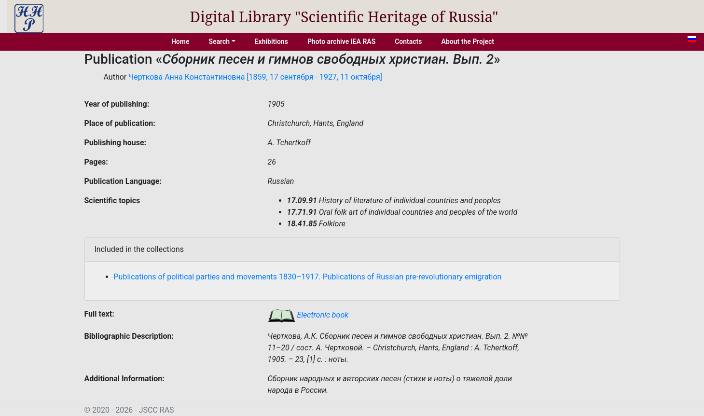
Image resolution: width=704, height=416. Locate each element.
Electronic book (308, 314)
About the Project (468, 41)
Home (180, 41)
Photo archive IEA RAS (341, 41)
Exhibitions (271, 41)
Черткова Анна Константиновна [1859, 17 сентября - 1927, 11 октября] (255, 77)
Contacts (408, 41)
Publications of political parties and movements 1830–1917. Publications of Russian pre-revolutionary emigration (308, 276)
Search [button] (219, 41)
